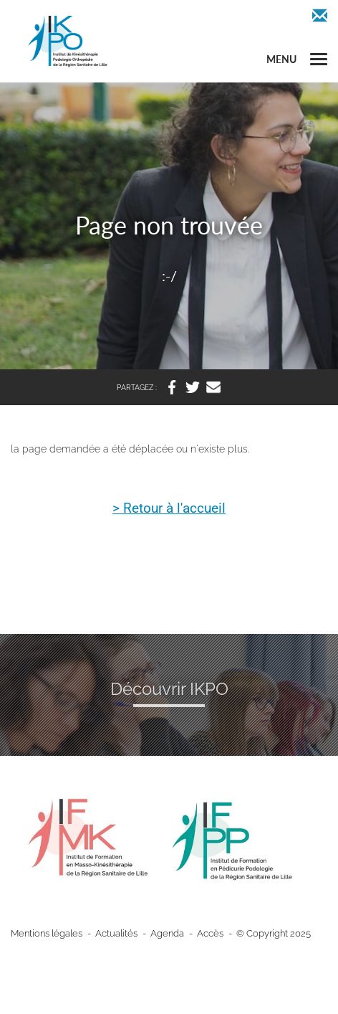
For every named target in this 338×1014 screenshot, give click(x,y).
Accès (210, 933)
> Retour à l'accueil (169, 509)
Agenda (167, 933)
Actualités (116, 933)
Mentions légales (46, 933)
